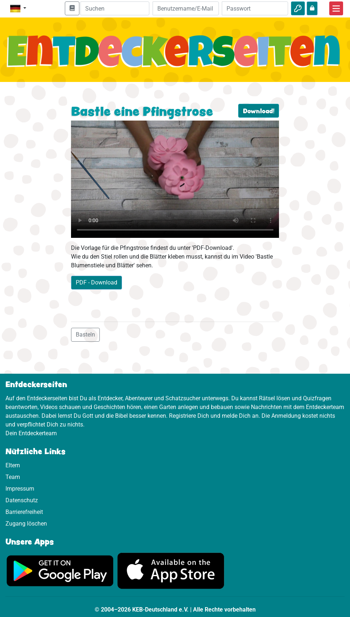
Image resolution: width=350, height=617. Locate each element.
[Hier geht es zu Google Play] (60, 570)
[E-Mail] (186, 8)
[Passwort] (255, 8)
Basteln (85, 334)
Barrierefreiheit (24, 511)
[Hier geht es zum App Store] (170, 570)
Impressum (19, 488)
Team (12, 476)
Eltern (12, 465)
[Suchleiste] (115, 8)
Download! (258, 110)
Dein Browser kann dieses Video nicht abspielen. (175, 179)
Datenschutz (21, 500)
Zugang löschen (26, 523)
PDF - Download (96, 282)
